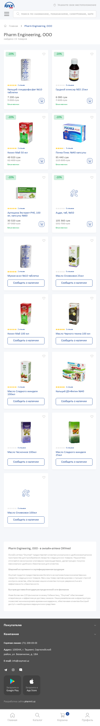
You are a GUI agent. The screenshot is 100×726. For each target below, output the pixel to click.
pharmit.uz (30, 705)
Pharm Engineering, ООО (40, 26)
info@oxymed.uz (21, 663)
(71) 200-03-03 (30, 645)
